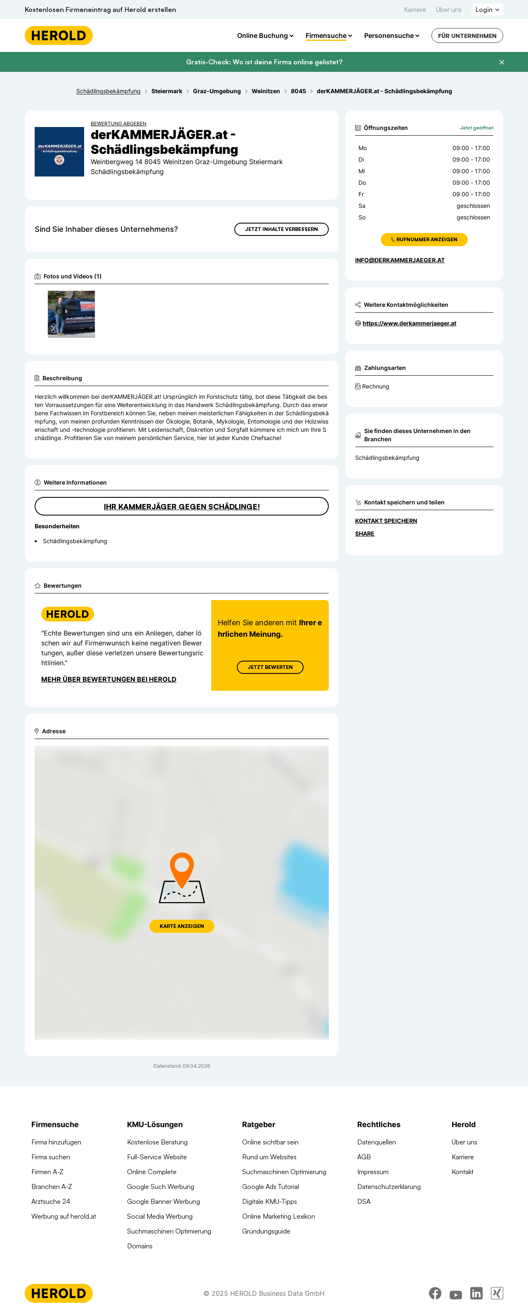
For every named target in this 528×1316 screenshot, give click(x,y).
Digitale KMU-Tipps (269, 1201)
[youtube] (456, 1293)
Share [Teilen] (365, 533)
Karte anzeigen (182, 926)
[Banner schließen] (502, 62)
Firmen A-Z (47, 1172)
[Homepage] (59, 35)
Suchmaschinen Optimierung (169, 1231)
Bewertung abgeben (118, 123)
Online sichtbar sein (270, 1142)
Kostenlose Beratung (157, 1142)
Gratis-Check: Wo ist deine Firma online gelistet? (264, 62)
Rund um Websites (269, 1157)
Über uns (449, 9)
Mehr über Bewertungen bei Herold (109, 679)
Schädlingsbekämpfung (387, 457)
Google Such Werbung (160, 1186)
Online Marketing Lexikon (278, 1216)
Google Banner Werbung (163, 1201)
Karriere (415, 9)
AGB (364, 1157)
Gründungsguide (266, 1231)
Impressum (373, 1172)
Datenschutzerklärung (389, 1186)
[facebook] (435, 1293)
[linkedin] (476, 1293)
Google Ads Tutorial (270, 1186)
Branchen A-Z (51, 1186)
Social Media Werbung (160, 1216)
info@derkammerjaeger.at (400, 260)
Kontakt (463, 1172)
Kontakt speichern (386, 520)
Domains (140, 1246)
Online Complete (152, 1172)
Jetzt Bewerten (270, 667)
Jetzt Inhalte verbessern (281, 229)
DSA (363, 1201)
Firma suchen (50, 1157)
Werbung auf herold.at (63, 1216)
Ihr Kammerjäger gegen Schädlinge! (182, 506)
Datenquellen (376, 1142)
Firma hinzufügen (56, 1142)
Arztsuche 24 (50, 1201)
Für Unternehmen (467, 35)
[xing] (497, 1293)
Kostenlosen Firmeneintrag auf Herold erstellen (100, 9)
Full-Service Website (157, 1157)
